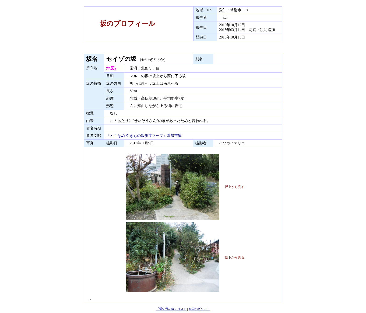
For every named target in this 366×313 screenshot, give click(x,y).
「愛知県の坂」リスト (171, 309)
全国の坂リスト (199, 309)
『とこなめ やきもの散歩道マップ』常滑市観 (144, 136)
